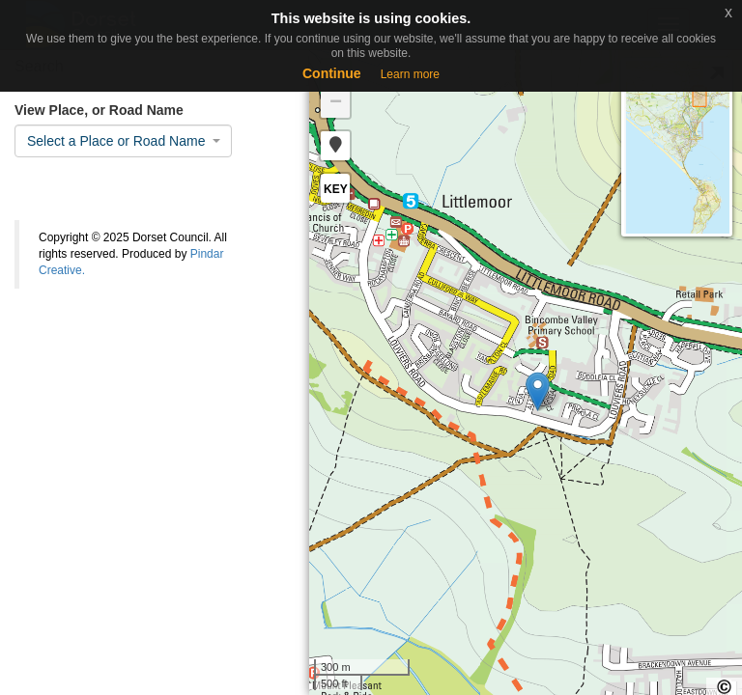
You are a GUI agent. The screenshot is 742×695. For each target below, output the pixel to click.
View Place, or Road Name (99, 110)
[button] (335, 145)
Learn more (410, 74)
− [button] (335, 103)
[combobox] (123, 141)
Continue (331, 73)
